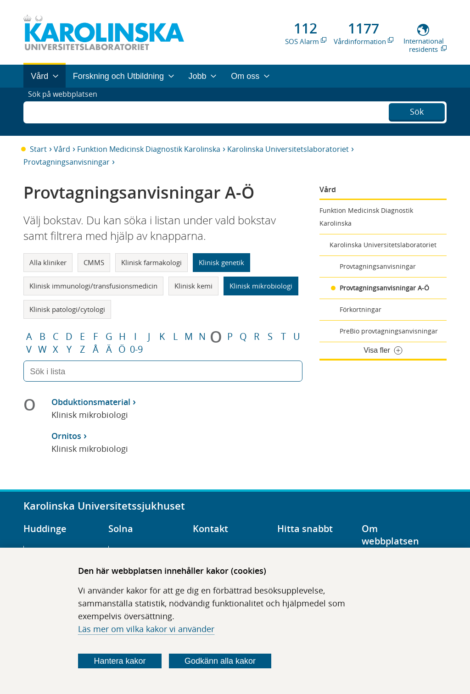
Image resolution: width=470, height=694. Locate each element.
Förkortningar (360, 309)
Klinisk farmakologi (151, 262)
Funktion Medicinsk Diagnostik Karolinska (148, 149)
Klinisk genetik (221, 262)
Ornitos (66, 435)
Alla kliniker (48, 262)
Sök (417, 110)
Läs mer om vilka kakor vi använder (146, 628)
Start (38, 149)
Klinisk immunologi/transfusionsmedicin (93, 285)
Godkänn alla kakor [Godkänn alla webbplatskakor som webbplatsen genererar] (220, 661)
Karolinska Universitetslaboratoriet (288, 149)
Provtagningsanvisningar (66, 162)
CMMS (94, 262)
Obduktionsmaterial (90, 401)
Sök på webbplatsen (67, 111)
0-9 (136, 349)
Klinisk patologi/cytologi (67, 309)
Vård (62, 149)
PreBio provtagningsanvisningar (389, 331)
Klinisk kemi (193, 285)
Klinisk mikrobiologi (260, 285)
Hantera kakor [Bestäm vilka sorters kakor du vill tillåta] (120, 661)
